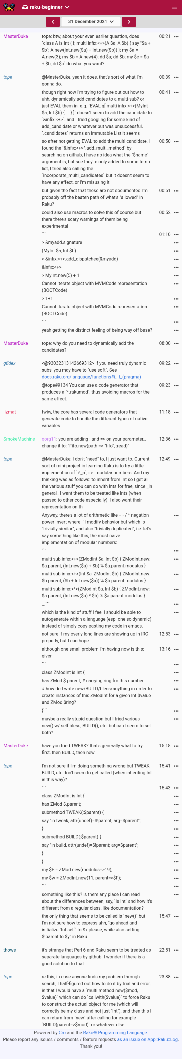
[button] (174, 7)
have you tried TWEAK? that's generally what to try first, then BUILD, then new (92, 749)
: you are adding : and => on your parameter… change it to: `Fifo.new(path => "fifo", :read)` (94, 442)
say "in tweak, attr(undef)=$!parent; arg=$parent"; (91, 820)
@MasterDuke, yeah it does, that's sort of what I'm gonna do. (92, 80)
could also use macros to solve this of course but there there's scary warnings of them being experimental (91, 219)
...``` (46, 604)
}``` (44, 710)
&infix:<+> (51, 267)
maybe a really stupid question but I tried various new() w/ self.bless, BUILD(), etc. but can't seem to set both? (96, 725)
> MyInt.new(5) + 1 (60, 275)
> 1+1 (47, 298)
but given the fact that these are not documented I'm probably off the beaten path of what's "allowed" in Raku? (94, 197)
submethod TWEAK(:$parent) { (73, 812)
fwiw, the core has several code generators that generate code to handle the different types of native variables (94, 418)
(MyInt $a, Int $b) (59, 250)
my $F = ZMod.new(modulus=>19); (77, 869)
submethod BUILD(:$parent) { (71, 837)
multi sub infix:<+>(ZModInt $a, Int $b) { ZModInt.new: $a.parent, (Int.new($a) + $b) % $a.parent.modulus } (96, 562)
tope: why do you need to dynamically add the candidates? (88, 347)
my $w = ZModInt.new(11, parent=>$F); (81, 878)
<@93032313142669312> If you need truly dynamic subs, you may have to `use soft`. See (94, 370)
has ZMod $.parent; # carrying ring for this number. (93, 680)
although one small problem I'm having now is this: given (93, 652)
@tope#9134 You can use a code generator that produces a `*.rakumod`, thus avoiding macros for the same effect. (95, 392)
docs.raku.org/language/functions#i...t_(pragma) (91, 377)
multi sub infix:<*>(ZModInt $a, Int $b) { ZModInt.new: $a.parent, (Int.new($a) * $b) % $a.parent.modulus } (96, 592)
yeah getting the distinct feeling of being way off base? (97, 330)
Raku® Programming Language (115, 1032)
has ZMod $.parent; (61, 804)
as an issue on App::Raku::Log (147, 1039)
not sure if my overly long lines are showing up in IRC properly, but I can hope (95, 637)
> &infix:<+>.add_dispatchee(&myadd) (80, 259)
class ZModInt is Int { (63, 672)
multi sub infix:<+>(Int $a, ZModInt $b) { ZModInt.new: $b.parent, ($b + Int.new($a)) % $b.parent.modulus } (96, 577)
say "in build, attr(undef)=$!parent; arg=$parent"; (90, 845)
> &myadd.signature (62, 242)
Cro (62, 1032)
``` (44, 234)
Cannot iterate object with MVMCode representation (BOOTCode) (94, 287)
